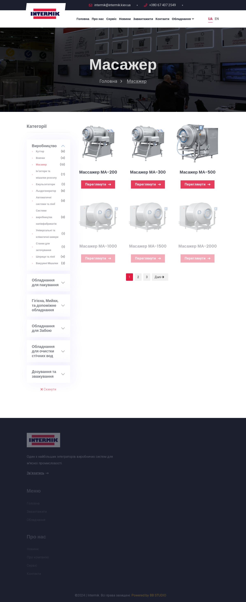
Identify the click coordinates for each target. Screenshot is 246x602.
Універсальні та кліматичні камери (47, 236)
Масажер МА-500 (198, 173)
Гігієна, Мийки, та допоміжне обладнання (45, 307)
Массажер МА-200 (98, 173)
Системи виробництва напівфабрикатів (46, 219)
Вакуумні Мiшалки (47, 265)
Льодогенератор (46, 193)
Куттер (40, 153)
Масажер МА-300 (148, 173)
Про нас (98, 19)
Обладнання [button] (181, 19)
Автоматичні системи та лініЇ (45, 203)
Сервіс (111, 19)
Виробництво (44, 147)
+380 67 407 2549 (162, 5)
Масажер (41, 166)
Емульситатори (45, 186)
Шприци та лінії (45, 258)
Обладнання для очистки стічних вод (43, 353)
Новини (125, 19)
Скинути (48, 391)
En (217, 19)
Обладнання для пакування (45, 284)
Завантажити (143, 19)
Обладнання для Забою (43, 330)
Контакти (162, 19)
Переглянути (98, 185)
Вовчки (40, 160)
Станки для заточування (43, 249)
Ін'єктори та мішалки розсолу (46, 176)
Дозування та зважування (44, 376)
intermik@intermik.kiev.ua (112, 5)
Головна (83, 19)
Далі (159, 277)
